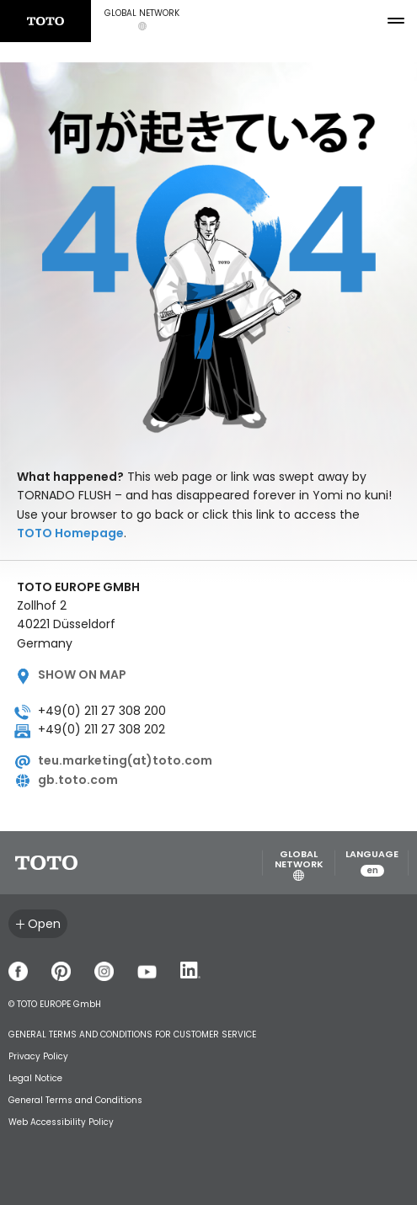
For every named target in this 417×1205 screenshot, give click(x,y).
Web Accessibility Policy (61, 1122)
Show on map (82, 674)
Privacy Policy (38, 1056)
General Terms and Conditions (75, 1100)
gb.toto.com (78, 779)
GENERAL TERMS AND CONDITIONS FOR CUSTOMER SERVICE (132, 1034)
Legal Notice (35, 1078)
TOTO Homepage (70, 533)
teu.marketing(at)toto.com (125, 760)
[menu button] (396, 21)
